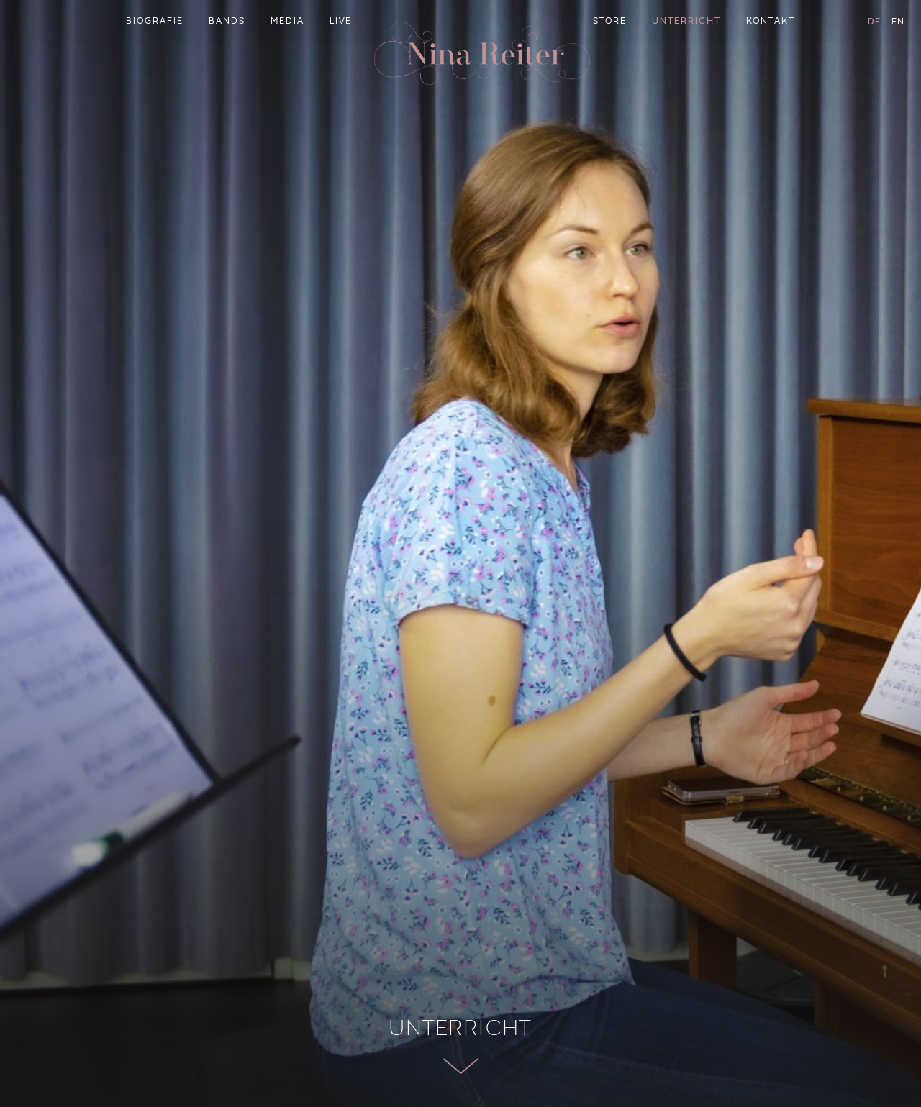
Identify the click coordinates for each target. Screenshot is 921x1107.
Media (287, 55)
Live (341, 55)
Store (610, 55)
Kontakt (770, 55)
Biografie (154, 55)
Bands (227, 55)
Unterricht (686, 55)
